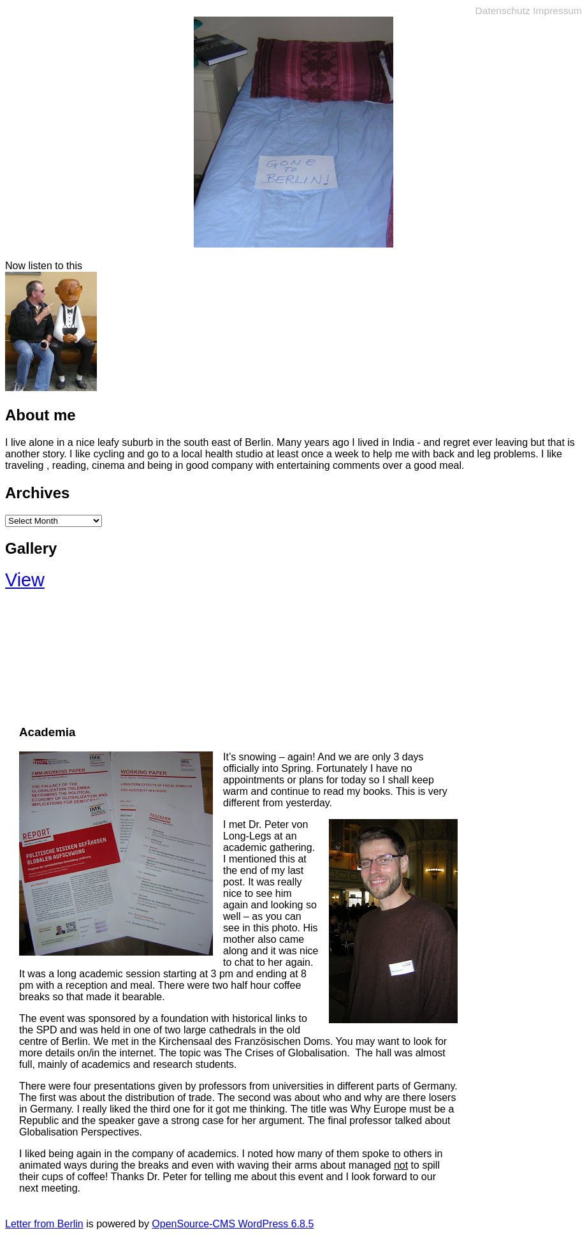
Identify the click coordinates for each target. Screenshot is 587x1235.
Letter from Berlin (44, 1223)
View (25, 580)
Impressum (557, 10)
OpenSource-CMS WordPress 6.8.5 (233, 1223)
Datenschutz (502, 10)
